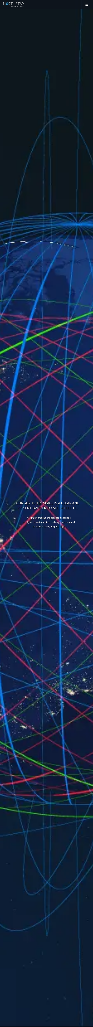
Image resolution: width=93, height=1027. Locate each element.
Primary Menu (86, 5)
